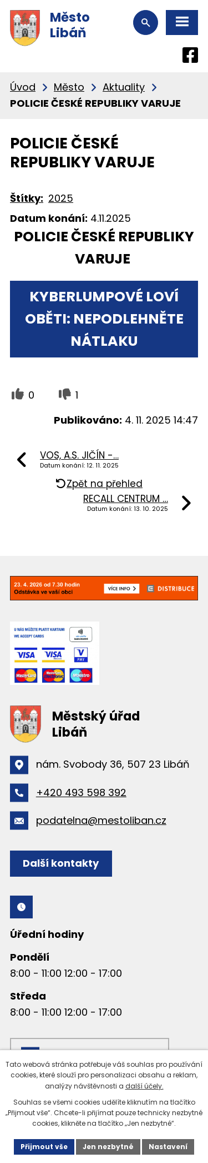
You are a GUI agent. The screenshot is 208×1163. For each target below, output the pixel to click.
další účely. (144, 1086)
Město (69, 87)
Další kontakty (61, 863)
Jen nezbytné (108, 1146)
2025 (60, 198)
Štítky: (26, 198)
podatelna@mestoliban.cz (101, 820)
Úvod (22, 87)
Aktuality (124, 87)
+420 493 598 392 (81, 792)
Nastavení (168, 1146)
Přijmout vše (44, 1146)
